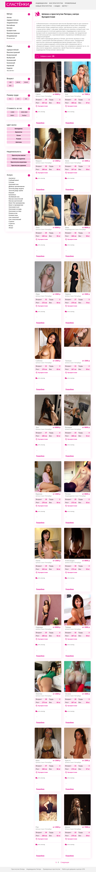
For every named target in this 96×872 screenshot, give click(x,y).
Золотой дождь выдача (16, 188)
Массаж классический (16, 199)
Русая (19, 135)
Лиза (37, 227)
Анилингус (12, 178)
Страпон (11, 221)
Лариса (68, 294)
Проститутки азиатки (19, 155)
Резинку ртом (13, 213)
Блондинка (18, 128)
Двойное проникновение (17, 186)
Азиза (38, 561)
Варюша (39, 494)
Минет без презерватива (17, 203)
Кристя (67, 760)
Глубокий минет (14, 180)
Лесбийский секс (14, 197)
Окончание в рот (14, 207)
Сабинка (39, 361)
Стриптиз (12, 223)
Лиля (67, 161)
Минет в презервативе (16, 205)
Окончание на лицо (15, 211)
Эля (37, 427)
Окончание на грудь (15, 209)
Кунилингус (12, 194)
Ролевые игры (13, 215)
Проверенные (70, 3)
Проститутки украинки (18, 165)
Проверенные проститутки (51, 869)
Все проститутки (56, 3)
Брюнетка (18, 132)
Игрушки (11, 192)
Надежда (39, 627)
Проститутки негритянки (19, 162)
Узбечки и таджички (18, 158)
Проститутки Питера (18, 869)
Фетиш (11, 225)
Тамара (68, 627)
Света (38, 94)
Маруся (39, 161)
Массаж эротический (15, 201)
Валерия (68, 427)
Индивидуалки (41, 3)
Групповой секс (14, 184)
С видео (57, 6)
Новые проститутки (44, 6)
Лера (38, 294)
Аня (66, 94)
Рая (37, 827)
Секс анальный (14, 217)
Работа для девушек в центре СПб (73, 869)
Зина (67, 227)
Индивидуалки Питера (33, 869)
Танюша (68, 361)
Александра (69, 561)
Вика (37, 760)
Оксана (68, 694)
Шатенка (19, 142)
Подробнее (40, 123)
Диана (67, 827)
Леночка (39, 694)
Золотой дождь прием (16, 190)
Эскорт (11, 227)
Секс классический (15, 219)
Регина (67, 494)
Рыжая (18, 139)
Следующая (65, 862)
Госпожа (11, 182)
